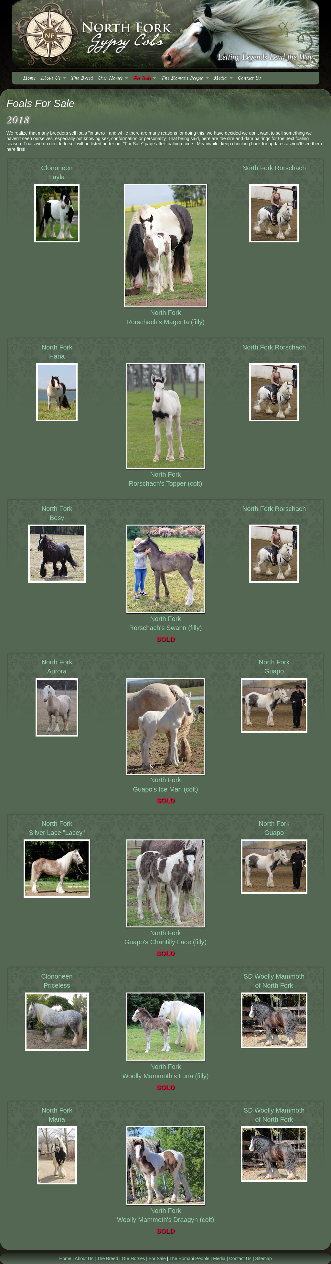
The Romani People (182, 78)
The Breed (82, 78)
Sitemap (263, 1258)
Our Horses (110, 78)
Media (220, 78)
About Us (50, 78)
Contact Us (249, 78)
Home (29, 78)
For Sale (142, 78)
